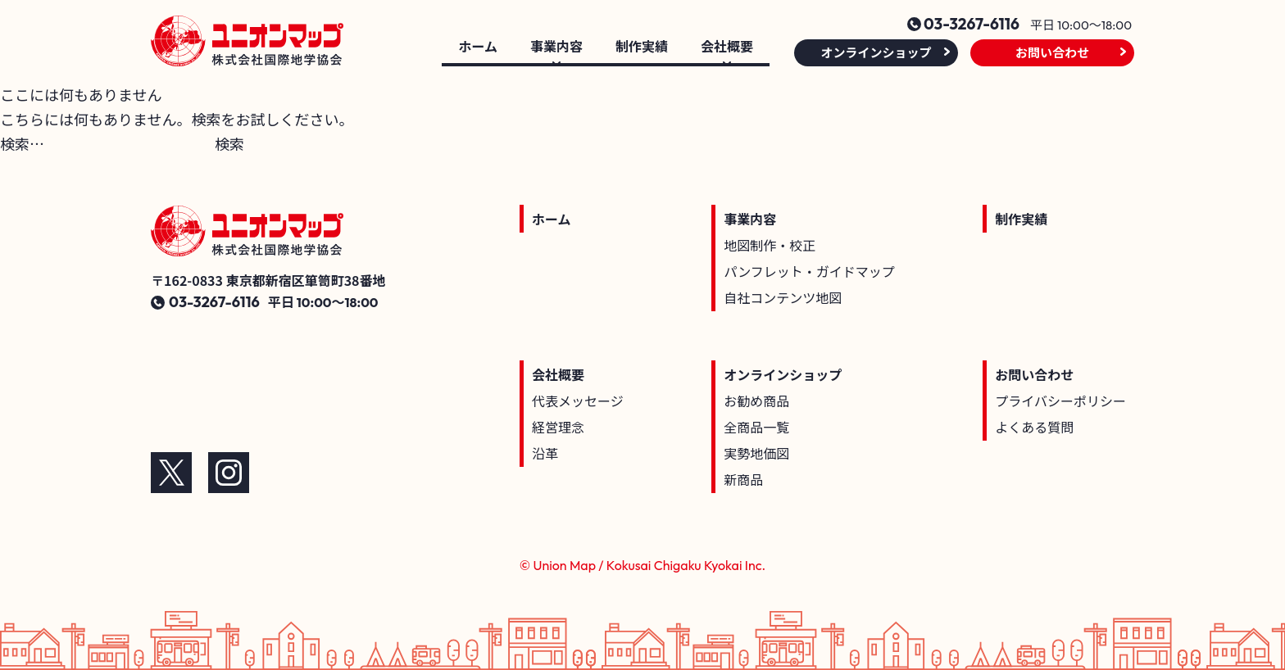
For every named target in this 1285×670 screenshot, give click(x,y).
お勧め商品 (756, 400)
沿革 (545, 453)
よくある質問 (1034, 427)
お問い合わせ (1052, 52)
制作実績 (641, 47)
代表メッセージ (578, 400)
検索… (22, 143)
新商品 (743, 479)
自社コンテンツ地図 (783, 297)
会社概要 (558, 374)
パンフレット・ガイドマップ (809, 271)
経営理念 (558, 427)
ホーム (477, 47)
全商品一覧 (756, 427)
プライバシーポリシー (1060, 400)
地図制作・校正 (769, 245)
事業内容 (750, 219)
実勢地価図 (756, 453)
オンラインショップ (875, 52)
